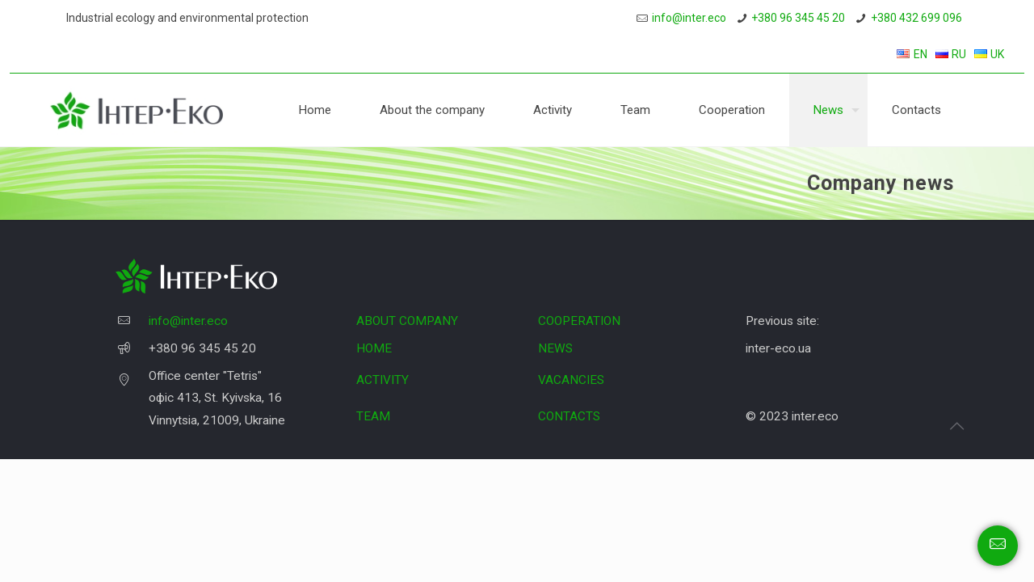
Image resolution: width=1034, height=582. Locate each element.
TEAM (373, 416)
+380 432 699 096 (916, 17)
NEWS (555, 348)
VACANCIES (571, 380)
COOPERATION (579, 321)
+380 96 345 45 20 (798, 17)
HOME (374, 348)
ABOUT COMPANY (407, 321)
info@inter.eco (689, 17)
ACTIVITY (382, 380)
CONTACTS (569, 416)
